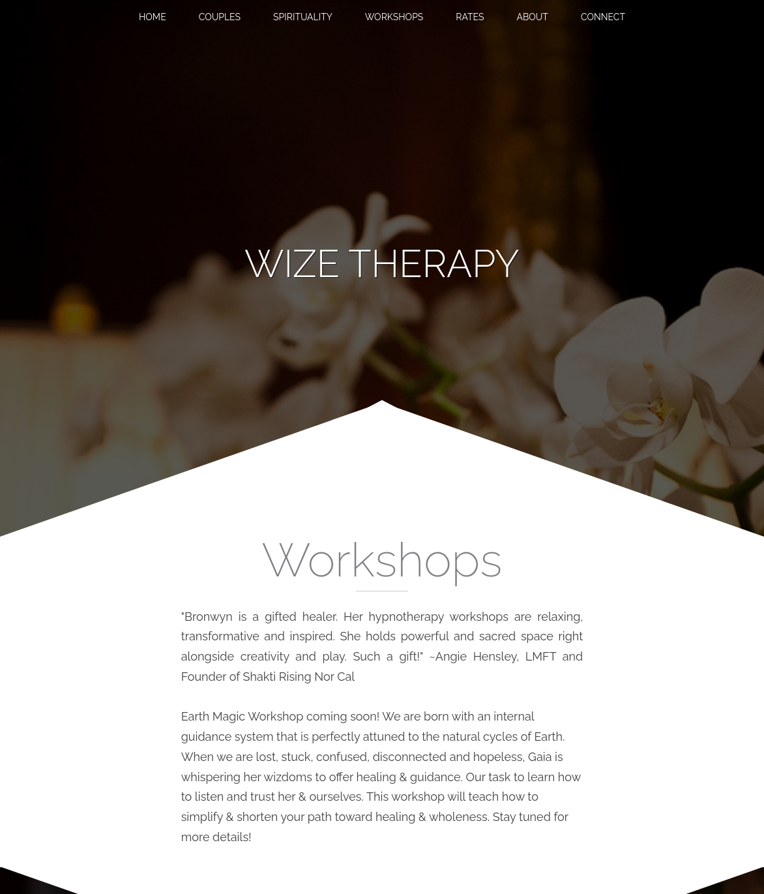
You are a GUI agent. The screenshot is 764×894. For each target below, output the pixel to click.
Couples (220, 17)
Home (152, 17)
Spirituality (302, 17)
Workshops (394, 17)
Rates (470, 17)
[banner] (382, 264)
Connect (603, 17)
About (532, 17)
